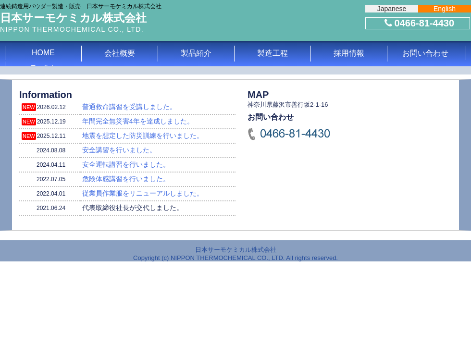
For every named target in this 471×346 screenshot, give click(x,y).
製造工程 (272, 53)
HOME (43, 53)
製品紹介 (196, 53)
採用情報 (349, 53)
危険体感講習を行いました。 (126, 179)
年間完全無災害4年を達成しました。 (138, 121)
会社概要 (119, 53)
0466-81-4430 (418, 23)
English (445, 8)
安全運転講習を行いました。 (126, 164)
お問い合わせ (425, 53)
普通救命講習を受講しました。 (129, 107)
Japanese (392, 8)
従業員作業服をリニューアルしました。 (142, 193)
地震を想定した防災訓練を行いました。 (142, 135)
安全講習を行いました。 (119, 150)
